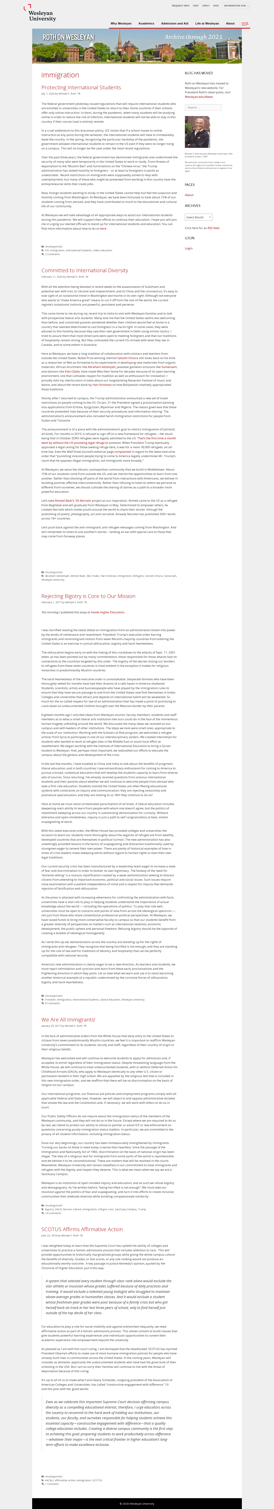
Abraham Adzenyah (101, 367)
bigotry (49, 1209)
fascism (67, 1209)
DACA (58, 1209)
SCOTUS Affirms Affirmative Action (82, 1229)
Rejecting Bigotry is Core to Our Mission (88, 596)
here (103, 228)
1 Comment (52, 1484)
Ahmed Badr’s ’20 (73, 501)
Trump (142, 1209)
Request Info (180, 6)
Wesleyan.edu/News (199, 97)
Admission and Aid (174, 23)
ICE (47, 250)
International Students (79, 250)
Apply (206, 6)
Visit (196, 6)
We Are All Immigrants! (68, 1019)
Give (216, 6)
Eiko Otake (72, 371)
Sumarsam (169, 367)
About (230, 23)
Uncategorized (53, 246)
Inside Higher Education (107, 612)
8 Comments (52, 1003)
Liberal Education (110, 999)
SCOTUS (97, 1480)
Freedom (50, 999)
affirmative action (65, 1480)
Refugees (138, 575)
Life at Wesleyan (207, 23)
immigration (57, 250)
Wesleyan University (52, 579)
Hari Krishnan (102, 385)
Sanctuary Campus (126, 1209)
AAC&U (49, 1480)
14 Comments (53, 1213)
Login (189, 248)
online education (102, 250)
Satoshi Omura (127, 358)
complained (122, 452)
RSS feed (213, 228)
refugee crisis (106, 1209)
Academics (146, 23)
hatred (77, 1209)
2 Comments (52, 254)
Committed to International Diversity (84, 270)
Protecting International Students (81, 87)
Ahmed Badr (78, 575)
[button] (245, 24)
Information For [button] (236, 6)
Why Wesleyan (121, 23)
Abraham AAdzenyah (57, 575)
